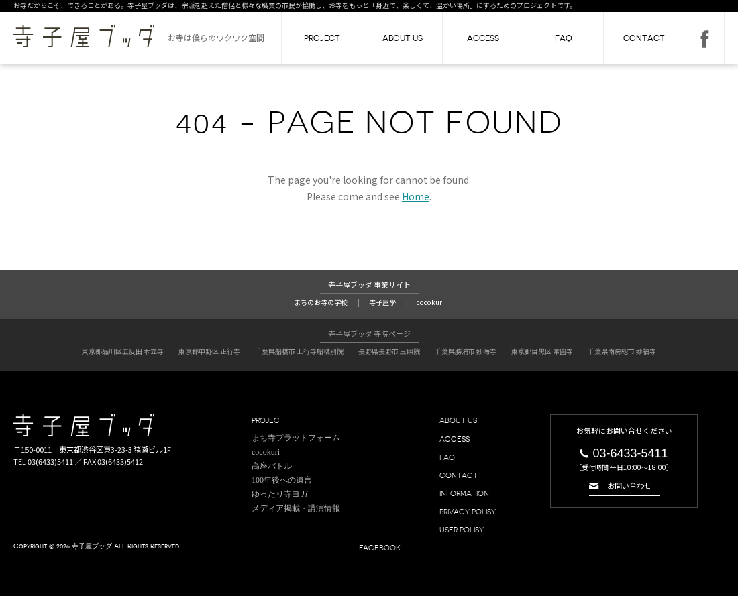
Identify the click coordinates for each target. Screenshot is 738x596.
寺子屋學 (383, 301)
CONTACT (644, 38)
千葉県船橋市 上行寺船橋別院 (299, 350)
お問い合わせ (629, 484)
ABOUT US (402, 38)
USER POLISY (464, 527)
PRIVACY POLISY (471, 509)
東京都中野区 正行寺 (209, 350)
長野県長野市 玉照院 (389, 350)
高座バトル (272, 463)
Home (415, 196)
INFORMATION (467, 491)
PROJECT (322, 38)
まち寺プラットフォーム (296, 435)
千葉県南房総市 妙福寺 (622, 350)
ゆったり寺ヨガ (280, 492)
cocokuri (434, 301)
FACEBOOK (704, 38)
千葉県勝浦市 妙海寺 (465, 350)
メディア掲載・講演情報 (296, 506)
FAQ (563, 38)
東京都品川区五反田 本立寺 (123, 350)
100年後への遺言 (282, 478)
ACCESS (483, 38)
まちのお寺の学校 (318, 301)
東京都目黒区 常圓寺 (542, 350)
